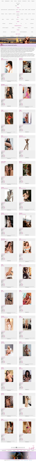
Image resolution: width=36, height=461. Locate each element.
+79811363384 (21, 73)
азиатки (13, 27)
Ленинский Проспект (5, 59)
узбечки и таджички (5, 27)
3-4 (25, 23)
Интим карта (18, 3)
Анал (21, 450)
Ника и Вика (3, 161)
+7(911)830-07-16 (21, 99)
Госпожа (14, 450)
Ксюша (2, 393)
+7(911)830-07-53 (21, 202)
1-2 (16, 23)
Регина (2, 213)
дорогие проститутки (4, 9)
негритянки (25, 27)
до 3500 (26, 9)
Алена (2, 367)
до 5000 (29, 9)
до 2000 (23, 9)
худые (3, 19)
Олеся (20, 84)
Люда (20, 110)
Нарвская (21, 59)
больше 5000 (33, 9)
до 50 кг (12, 19)
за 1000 (17, 9)
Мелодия (3, 84)
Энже (2, 110)
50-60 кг (17, 19)
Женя (2, 419)
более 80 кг (32, 19)
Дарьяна (20, 58)
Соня (20, 264)
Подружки (28, 450)
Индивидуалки (4, 450)
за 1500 (20, 9)
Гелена (20, 419)
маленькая (10, 23)
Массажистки (10, 450)
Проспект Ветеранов (5, 85)
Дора (20, 367)
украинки (19, 27)
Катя (2, 290)
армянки (32, 27)
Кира (2, 264)
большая (4, 23)
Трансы (24, 450)
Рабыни (18, 450)
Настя (20, 393)
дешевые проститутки (11, 9)
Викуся (20, 161)
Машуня (20, 213)
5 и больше (31, 23)
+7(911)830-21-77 (3, 73)
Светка (2, 187)
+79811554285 (3, 99)
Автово (21, 111)
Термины (32, 450)
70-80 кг (27, 19)
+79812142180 (3, 202)
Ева (20, 187)
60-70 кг (22, 19)
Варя (20, 316)
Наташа (2, 316)
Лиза (2, 58)
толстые (7, 19)
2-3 (21, 23)
